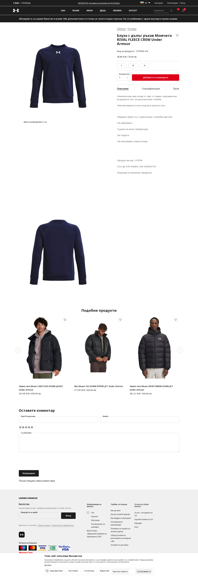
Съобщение (26, 433)
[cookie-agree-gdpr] (144, 571)
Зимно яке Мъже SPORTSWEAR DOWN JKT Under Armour (151, 388)
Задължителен (56, 571)
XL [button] (145, 65)
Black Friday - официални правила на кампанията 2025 (97, 534)
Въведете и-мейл (29, 512)
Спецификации (151, 88)
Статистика (89, 571)
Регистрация (172, 3)
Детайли (47, 565)
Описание (123, 88)
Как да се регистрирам (120, 514)
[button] (177, 43)
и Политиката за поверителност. (63, 525)
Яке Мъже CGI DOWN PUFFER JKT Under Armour (98, 386)
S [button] (121, 65)
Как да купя (115, 510)
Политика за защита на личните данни (120, 530)
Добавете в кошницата (155, 77)
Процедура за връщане (121, 518)
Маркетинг (104, 571)
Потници (132, 28)
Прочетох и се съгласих (47, 525)
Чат (92, 512)
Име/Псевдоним (28, 416)
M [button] (133, 65)
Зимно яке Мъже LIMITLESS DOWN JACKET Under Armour (41, 388)
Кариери (138, 523)
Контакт (94, 516)
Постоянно (73, 571)
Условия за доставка (119, 545)
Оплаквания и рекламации (117, 523)
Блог (136, 527)
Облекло (121, 28)
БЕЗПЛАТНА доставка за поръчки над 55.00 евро (99, 3)
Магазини (95, 520)
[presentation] (41, 461)
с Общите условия (43, 525)
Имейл (105, 416)
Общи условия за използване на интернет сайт (121, 538)
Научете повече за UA (143, 519)
